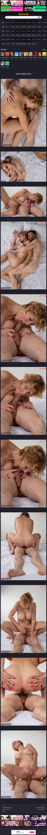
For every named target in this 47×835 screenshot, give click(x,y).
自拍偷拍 (13, 26)
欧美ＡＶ (18, 26)
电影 (3, 31)
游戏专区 (23, 22)
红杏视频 (29, 43)
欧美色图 (18, 35)
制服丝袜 (29, 31)
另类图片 (44, 35)
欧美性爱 (23, 31)
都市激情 (8, 39)
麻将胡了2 (28, 22)
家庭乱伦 (13, 39)
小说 (3, 39)
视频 (3, 27)
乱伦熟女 (39, 31)
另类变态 (44, 31)
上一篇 (7, 808)
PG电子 (7, 22)
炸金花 (33, 22)
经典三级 (34, 31)
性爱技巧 (44, 39)
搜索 (39, 17)
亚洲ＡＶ (8, 26)
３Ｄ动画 (23, 26)
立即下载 (32, 832)
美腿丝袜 (29, 35)
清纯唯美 (34, 35)
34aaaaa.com (23, 14)
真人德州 (13, 22)
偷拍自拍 (13, 31)
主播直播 (39, 26)
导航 (3, 44)
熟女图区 (39, 35)
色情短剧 (34, 43)
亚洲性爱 (8, 31)
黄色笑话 (39, 39)
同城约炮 (8, 43)
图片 (3, 35)
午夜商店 (13, 43)
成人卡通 (18, 31)
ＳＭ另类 (44, 26)
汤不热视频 (23, 43)
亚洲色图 (13, 35)
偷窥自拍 (8, 35)
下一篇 (40, 807)
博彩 (3, 22)
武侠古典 (23, 39)
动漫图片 (23, 35)
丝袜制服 (34, 26)
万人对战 (18, 22)
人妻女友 (18, 39)
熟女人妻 (29, 26)
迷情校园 (29, 39)
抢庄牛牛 (44, 22)
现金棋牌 (39, 22)
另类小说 (34, 39)
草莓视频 (18, 43)
